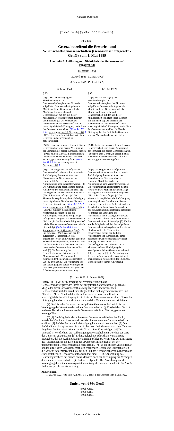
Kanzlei (80, 16)
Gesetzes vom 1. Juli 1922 (113, 374)
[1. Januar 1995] (87, 70)
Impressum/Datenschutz (87, 414)
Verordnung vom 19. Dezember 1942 (66, 132)
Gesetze (92, 16)
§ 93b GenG (87, 388)
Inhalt (74, 32)
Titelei (64, 32)
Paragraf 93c (87, 64)
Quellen (85, 32)
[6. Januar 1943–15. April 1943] (86, 82)
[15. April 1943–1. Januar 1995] (86, 76)
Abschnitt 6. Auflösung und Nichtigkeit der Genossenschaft (87, 61)
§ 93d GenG (87, 394)
